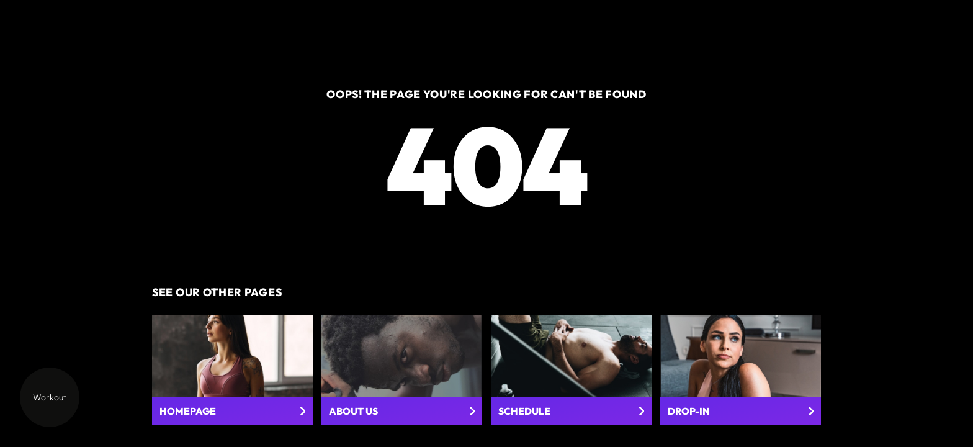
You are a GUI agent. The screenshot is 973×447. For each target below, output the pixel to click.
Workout (49, 397)
